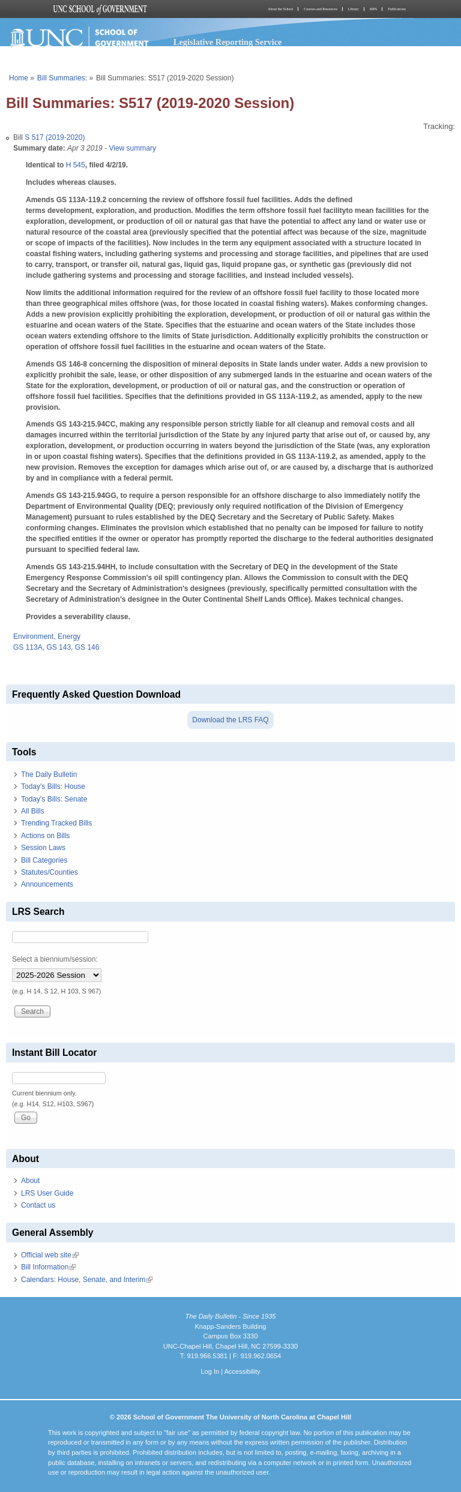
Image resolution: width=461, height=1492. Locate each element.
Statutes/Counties (49, 872)
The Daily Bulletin (49, 774)
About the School (280, 9)
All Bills (32, 811)
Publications (397, 9)
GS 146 (87, 647)
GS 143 (58, 647)
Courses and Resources (320, 9)
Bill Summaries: (62, 78)
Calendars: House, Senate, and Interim (86, 1279)
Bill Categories (44, 860)
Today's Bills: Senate (54, 799)
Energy (69, 636)
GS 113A (28, 647)
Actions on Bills (45, 835)
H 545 (75, 165)
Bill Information (48, 1267)
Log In (209, 1371)
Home (18, 78)
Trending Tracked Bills (56, 823)
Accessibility (242, 1371)
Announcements (47, 884)
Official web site (50, 1255)
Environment (33, 636)
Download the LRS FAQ (230, 720)
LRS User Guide (47, 1193)
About (30, 1180)
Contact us (38, 1205)
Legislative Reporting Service (227, 42)
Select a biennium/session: (55, 959)
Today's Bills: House (53, 786)
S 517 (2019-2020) (55, 137)
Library (353, 9)
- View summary (129, 148)
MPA (373, 9)
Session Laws (43, 847)
